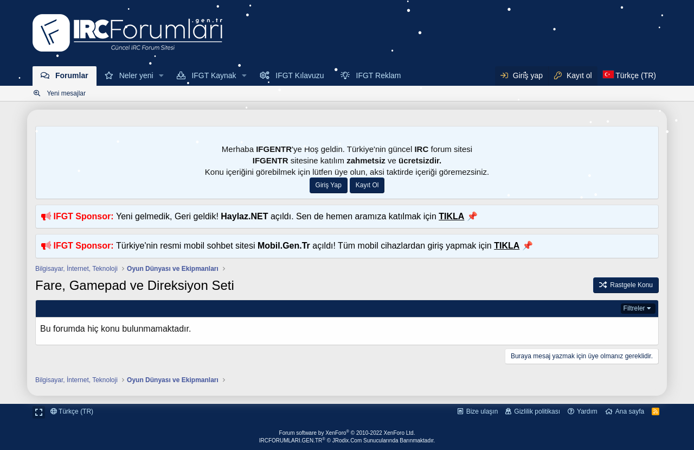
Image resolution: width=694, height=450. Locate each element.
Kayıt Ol (367, 185)
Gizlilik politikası (537, 411)
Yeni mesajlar (66, 93)
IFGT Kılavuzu (299, 75)
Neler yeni (136, 75)
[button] (162, 76)
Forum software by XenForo (347, 433)
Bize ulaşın (482, 411)
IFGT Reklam (378, 75)
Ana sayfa (629, 411)
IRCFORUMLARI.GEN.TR (347, 440)
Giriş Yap (329, 185)
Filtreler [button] (634, 308)
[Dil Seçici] (629, 76)
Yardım (587, 411)
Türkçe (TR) (71, 411)
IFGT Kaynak (213, 75)
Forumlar (71, 75)
